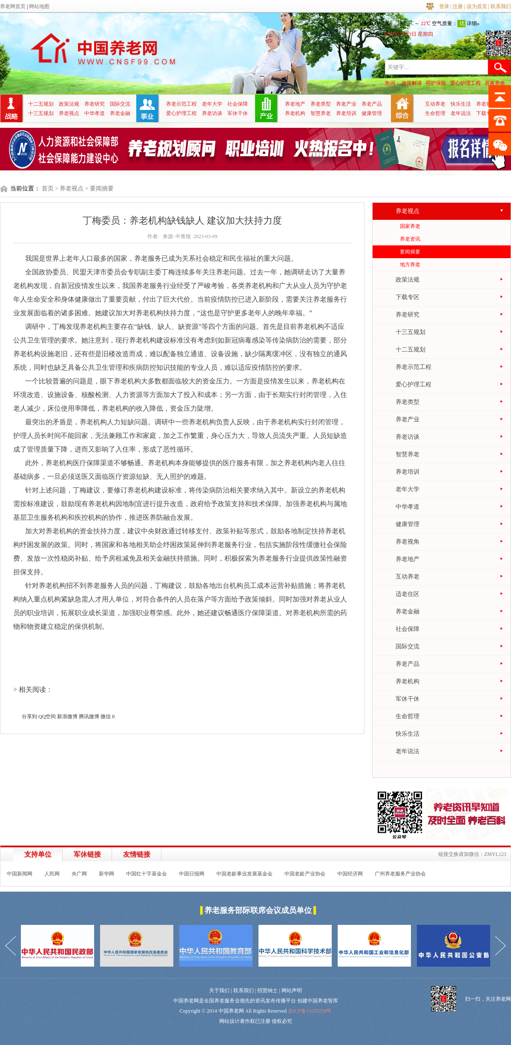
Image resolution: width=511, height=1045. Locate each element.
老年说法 (461, 113)
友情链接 (136, 854)
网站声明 (291, 990)
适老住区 (407, 594)
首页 (48, 188)
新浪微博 (67, 717)
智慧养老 (320, 113)
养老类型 (320, 104)
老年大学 (212, 104)
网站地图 (39, 6)
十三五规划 (41, 113)
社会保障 (237, 104)
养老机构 (295, 113)
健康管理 (372, 113)
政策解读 (412, 83)
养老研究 (94, 104)
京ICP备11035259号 (309, 1011)
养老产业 (346, 104)
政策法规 (69, 104)
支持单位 (38, 854)
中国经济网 (350, 874)
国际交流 (120, 104)
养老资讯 (410, 239)
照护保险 (436, 83)
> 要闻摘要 (99, 188)
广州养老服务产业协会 (400, 874)
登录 (444, 6)
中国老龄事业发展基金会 (244, 874)
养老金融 (120, 113)
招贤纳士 (267, 990)
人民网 (52, 874)
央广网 (79, 874)
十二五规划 (41, 104)
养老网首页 (13, 6)
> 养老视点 (69, 188)
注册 (458, 6)
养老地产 (295, 104)
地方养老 (410, 265)
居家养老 (495, 83)
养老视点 (69, 113)
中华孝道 (94, 113)
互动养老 (435, 104)
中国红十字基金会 (146, 874)
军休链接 (87, 854)
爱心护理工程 (465, 83)
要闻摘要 (410, 252)
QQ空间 (47, 717)
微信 (105, 717)
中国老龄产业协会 (304, 874)
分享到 (29, 717)
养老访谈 (212, 113)
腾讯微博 (89, 717)
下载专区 (486, 113)
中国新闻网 (19, 874)
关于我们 (219, 990)
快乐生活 (461, 104)
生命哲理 (435, 113)
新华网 (106, 874)
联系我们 (501, 6)
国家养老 (410, 226)
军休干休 (237, 113)
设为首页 (477, 6)
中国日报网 (191, 874)
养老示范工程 (181, 104)
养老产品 (372, 104)
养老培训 (346, 113)
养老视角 (486, 104)
